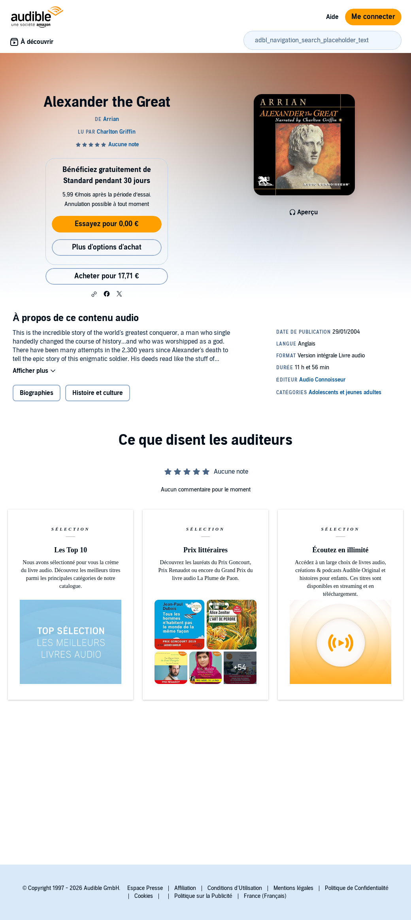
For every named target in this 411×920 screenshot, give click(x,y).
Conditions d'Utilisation (234, 888)
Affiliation (185, 888)
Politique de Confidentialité (356, 888)
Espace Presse (145, 888)
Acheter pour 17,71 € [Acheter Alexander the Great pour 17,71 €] (106, 276)
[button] (94, 294)
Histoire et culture (97, 393)
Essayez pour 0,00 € (106, 224)
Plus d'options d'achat (106, 247)
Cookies (143, 896)
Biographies (36, 393)
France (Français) (265, 896)
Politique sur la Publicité (203, 896)
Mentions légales (293, 888)
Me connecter (373, 17)
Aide (332, 17)
